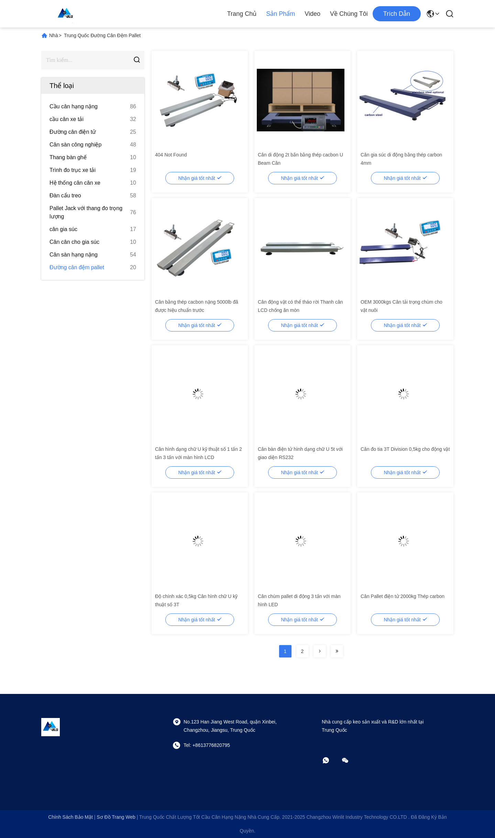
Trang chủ (241, 14)
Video (312, 14)
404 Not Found (171, 154)
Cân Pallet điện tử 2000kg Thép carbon (402, 596)
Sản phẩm (280, 14)
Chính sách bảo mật (70, 817)
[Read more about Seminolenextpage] (320, 651)
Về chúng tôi (349, 14)
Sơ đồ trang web (116, 817)
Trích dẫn (396, 13)
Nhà (53, 35)
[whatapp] (331, 760)
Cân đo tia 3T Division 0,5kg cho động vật (405, 449)
